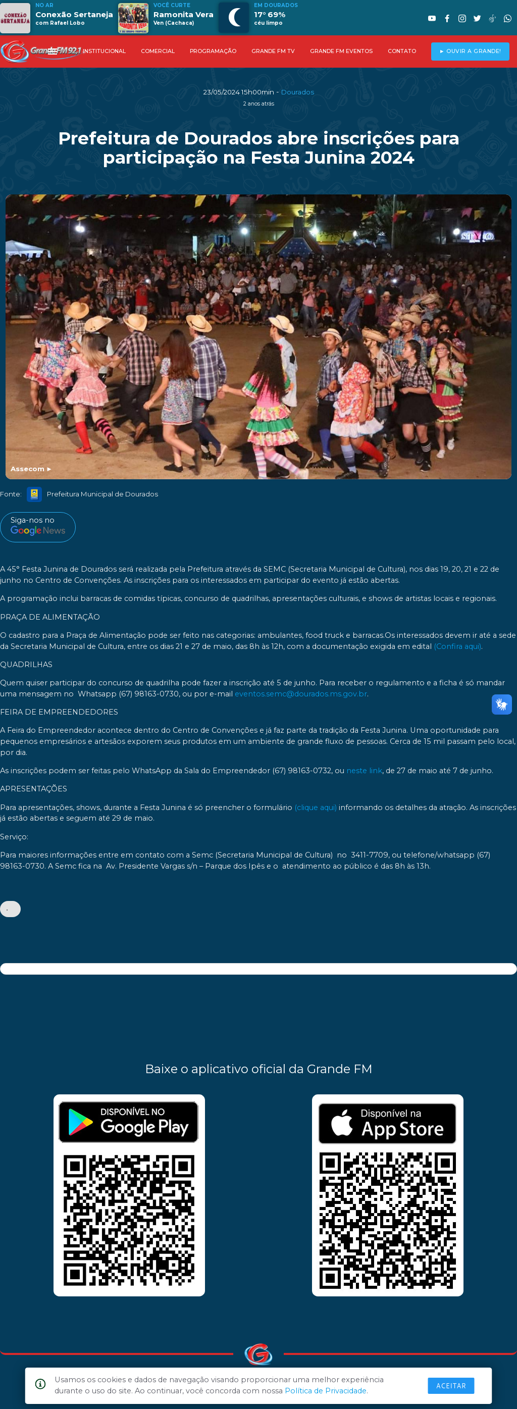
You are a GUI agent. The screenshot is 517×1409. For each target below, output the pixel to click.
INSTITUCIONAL (104, 51)
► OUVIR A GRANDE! (470, 51)
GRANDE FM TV (273, 51)
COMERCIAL (158, 51)
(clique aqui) (315, 807)
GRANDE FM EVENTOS (341, 51)
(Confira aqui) (457, 646)
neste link (364, 770)
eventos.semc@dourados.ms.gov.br (301, 693)
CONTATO (402, 51)
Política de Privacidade (326, 1390)
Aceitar (451, 1385)
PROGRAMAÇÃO (213, 51)
